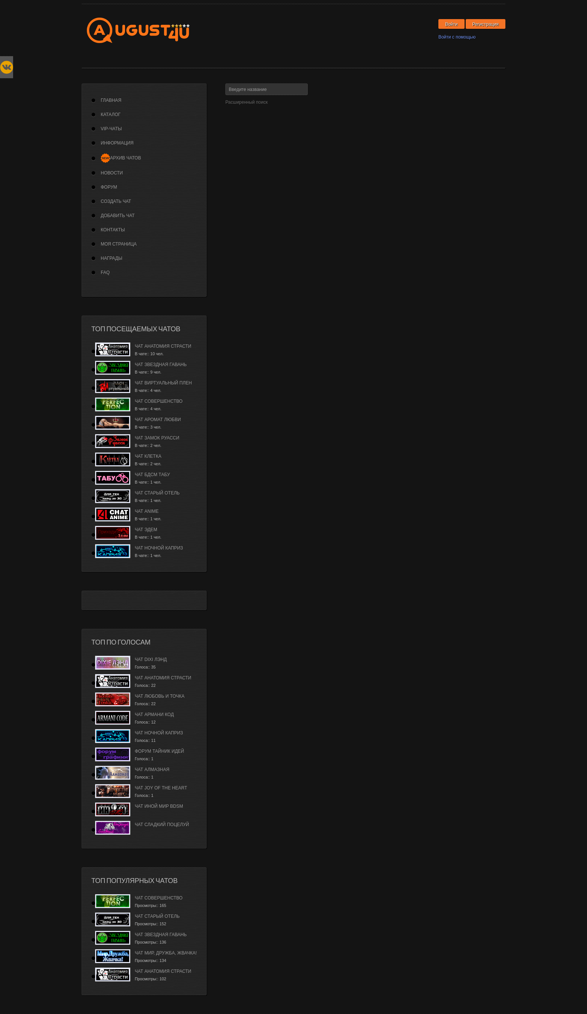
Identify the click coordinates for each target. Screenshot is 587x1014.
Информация (117, 143)
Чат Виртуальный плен (163, 383)
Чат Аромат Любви (158, 419)
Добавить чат (118, 215)
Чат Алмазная (152, 769)
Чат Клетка (148, 456)
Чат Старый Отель (157, 493)
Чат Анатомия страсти (163, 346)
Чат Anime (147, 511)
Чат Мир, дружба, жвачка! (166, 953)
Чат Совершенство (159, 401)
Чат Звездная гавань (161, 364)
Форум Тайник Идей (159, 751)
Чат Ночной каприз (159, 548)
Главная (111, 100)
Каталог (111, 114)
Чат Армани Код (154, 714)
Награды (111, 258)
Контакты (113, 229)
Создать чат (116, 201)
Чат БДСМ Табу (152, 474)
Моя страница (119, 244)
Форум (109, 187)
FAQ (105, 272)
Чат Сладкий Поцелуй (162, 824)
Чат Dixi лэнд (151, 659)
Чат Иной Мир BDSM (159, 806)
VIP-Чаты (111, 128)
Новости (112, 173)
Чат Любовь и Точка (160, 696)
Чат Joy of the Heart (161, 788)
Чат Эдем (146, 529)
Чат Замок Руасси (157, 438)
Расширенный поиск (246, 102)
